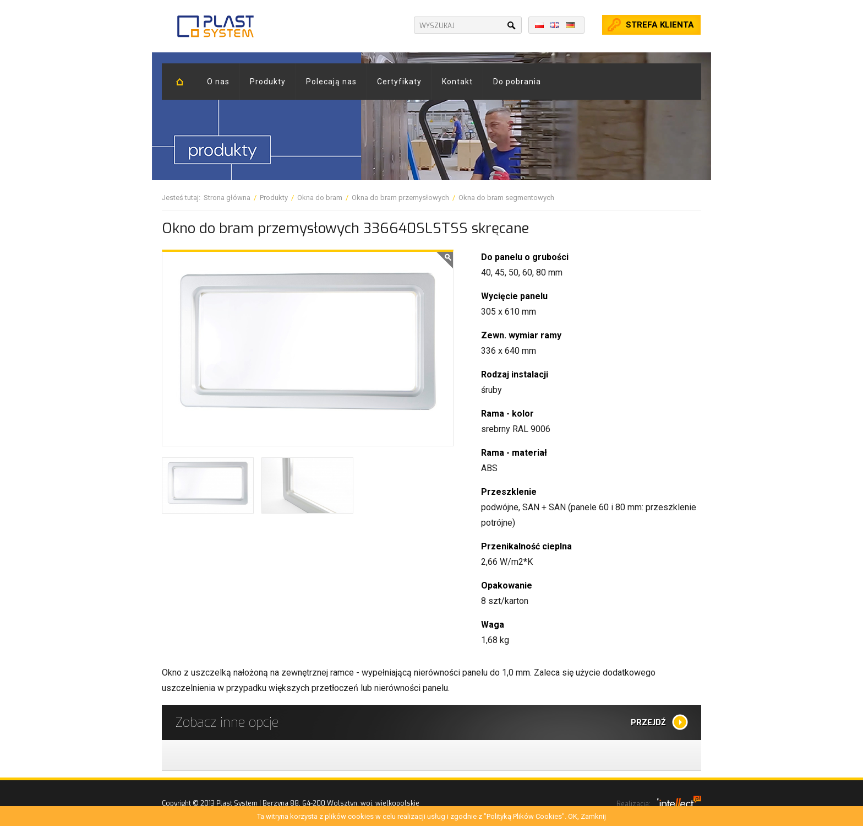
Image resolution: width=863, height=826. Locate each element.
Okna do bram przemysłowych (400, 197)
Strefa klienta (660, 25)
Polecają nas (331, 81)
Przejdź (648, 722)
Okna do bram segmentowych (506, 197)
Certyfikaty (399, 81)
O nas (218, 81)
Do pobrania (517, 81)
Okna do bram (319, 197)
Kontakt (457, 81)
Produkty (268, 81)
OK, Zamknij (587, 816)
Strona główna (227, 197)
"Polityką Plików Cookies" (524, 816)
